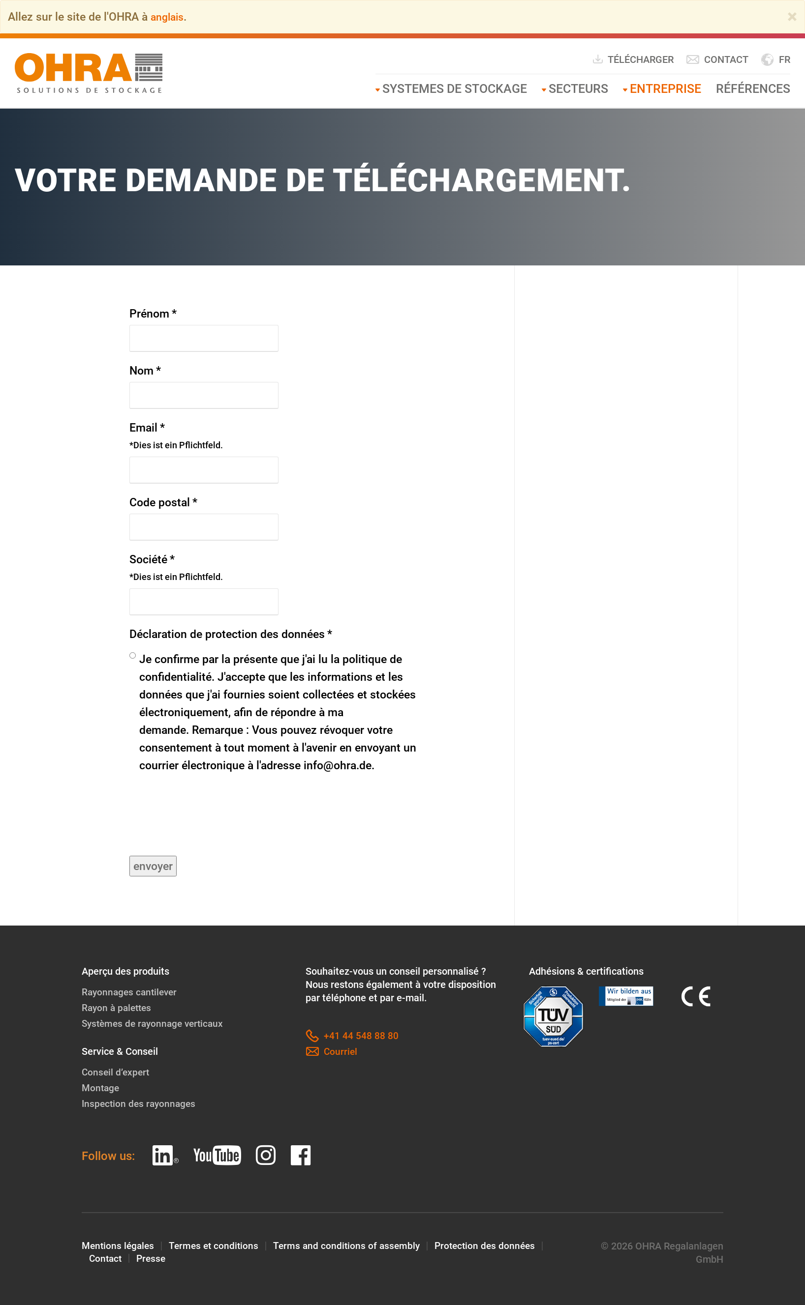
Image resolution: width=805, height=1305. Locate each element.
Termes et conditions (218, 1245)
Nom (145, 370)
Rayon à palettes (118, 1007)
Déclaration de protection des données (230, 633)
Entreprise (665, 89)
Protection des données (495, 1245)
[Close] (792, 16)
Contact (717, 59)
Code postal (163, 502)
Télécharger (633, 59)
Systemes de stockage (454, 89)
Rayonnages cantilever (131, 991)
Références (753, 89)
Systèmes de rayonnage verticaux (156, 1023)
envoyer (153, 865)
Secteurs (578, 89)
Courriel (332, 1051)
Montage (101, 1087)
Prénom (153, 313)
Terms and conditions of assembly (353, 1245)
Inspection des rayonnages (140, 1103)
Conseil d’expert (117, 1071)
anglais (169, 16)
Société (176, 567)
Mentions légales (119, 1245)
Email (176, 436)
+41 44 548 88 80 (352, 1035)
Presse (153, 1259)
